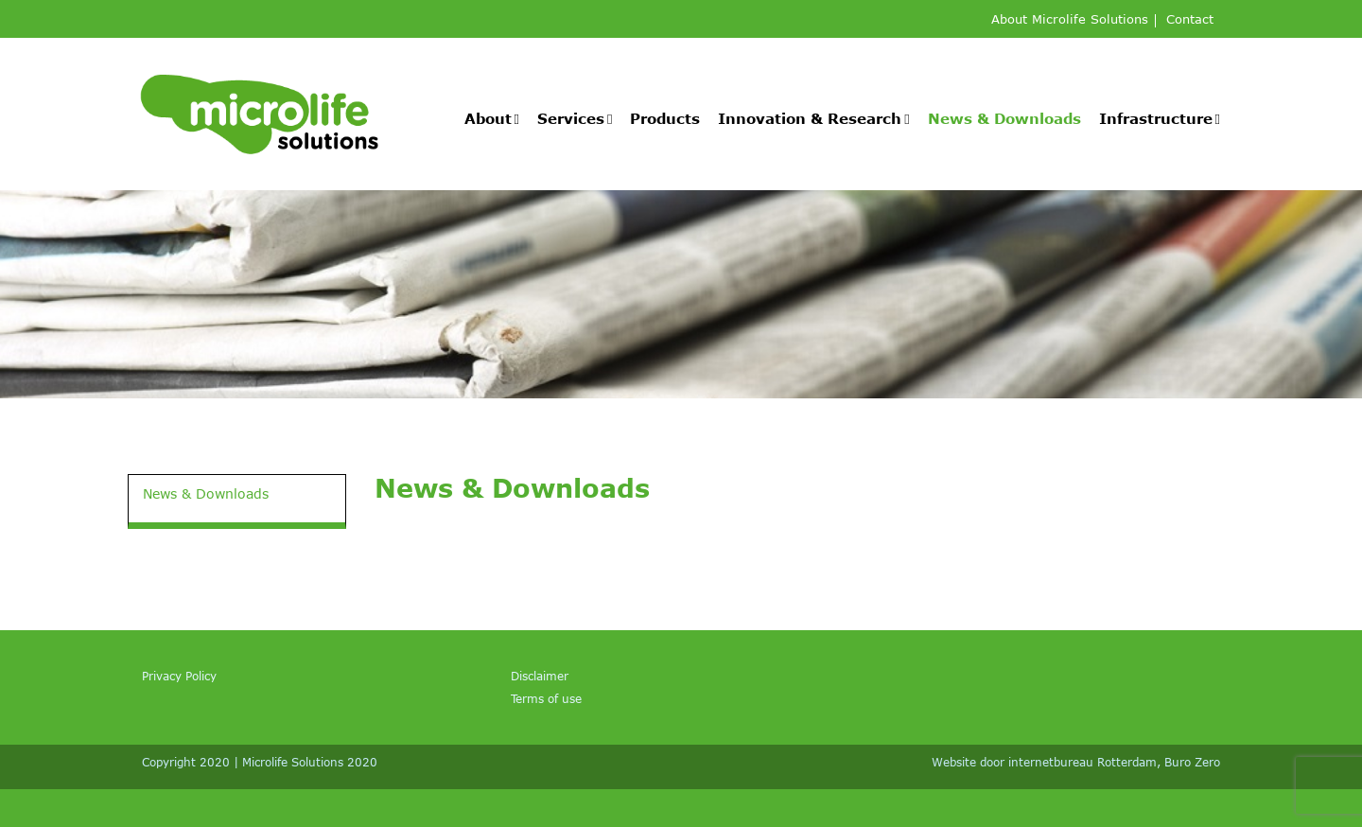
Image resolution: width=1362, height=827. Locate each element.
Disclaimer (539, 675)
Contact (1190, 20)
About (488, 118)
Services (570, 118)
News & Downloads (1004, 118)
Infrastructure (1156, 118)
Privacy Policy (179, 675)
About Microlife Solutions (1069, 20)
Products (665, 118)
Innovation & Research (809, 118)
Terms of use (546, 698)
